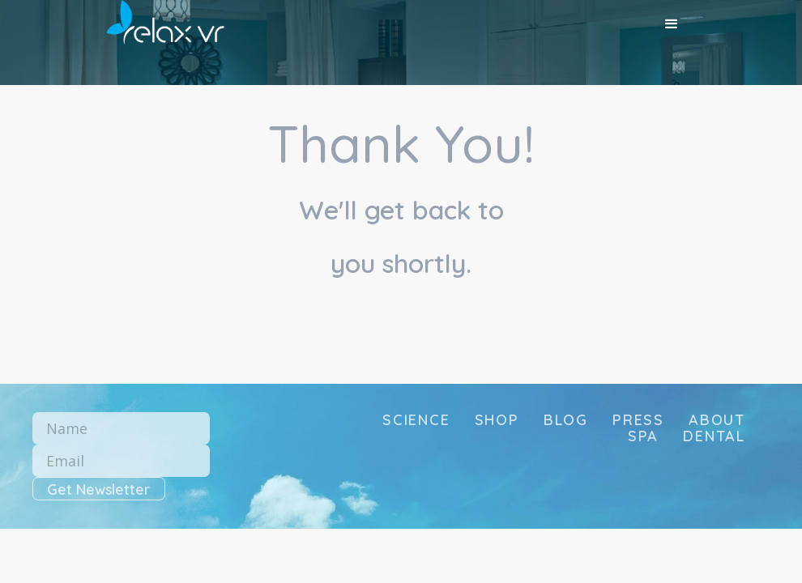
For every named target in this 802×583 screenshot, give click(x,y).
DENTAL (714, 436)
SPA (643, 436)
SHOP (497, 420)
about (717, 420)
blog (566, 420)
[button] (671, 24)
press (638, 420)
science (416, 420)
